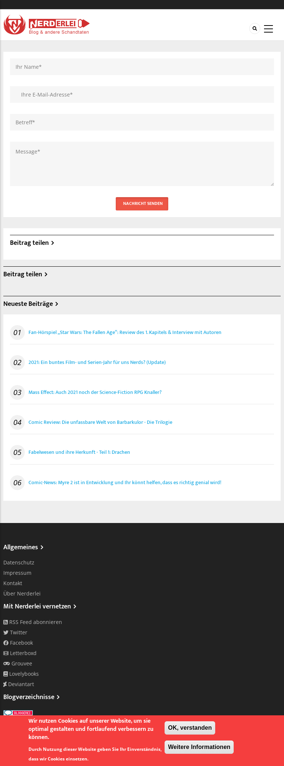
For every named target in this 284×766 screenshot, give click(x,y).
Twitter (15, 632)
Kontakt (12, 583)
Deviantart (18, 684)
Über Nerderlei (22, 593)
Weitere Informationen (199, 747)
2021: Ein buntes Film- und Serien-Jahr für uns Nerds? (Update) (97, 362)
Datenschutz (18, 562)
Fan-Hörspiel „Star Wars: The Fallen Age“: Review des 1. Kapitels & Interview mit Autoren (125, 332)
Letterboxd (20, 653)
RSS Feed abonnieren (32, 621)
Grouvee (17, 663)
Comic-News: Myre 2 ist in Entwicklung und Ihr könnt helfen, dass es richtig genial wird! (125, 482)
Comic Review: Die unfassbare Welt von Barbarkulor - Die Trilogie (100, 422)
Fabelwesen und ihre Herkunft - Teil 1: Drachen (79, 452)
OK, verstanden (190, 728)
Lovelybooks (21, 673)
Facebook (18, 642)
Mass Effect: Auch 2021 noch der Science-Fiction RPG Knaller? (95, 392)
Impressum (17, 572)
